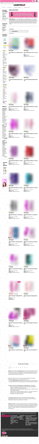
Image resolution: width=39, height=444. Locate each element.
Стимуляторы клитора (4, 14)
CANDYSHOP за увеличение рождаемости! (4, 109)
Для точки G (4, 19)
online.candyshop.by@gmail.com (16, 416)
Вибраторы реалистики (4, 16)
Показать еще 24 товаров (23, 363)
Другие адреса (28, 424)
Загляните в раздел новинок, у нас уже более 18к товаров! (4, 142)
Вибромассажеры (5, 18)
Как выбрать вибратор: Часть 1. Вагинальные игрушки (4, 28)
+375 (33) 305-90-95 (14, 415)
